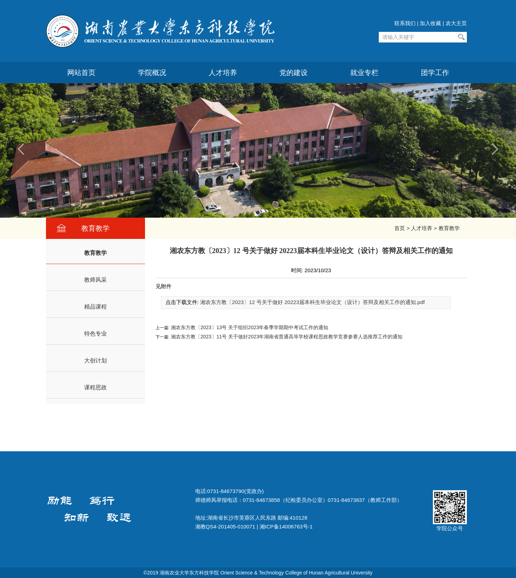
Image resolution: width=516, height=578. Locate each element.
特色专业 (95, 334)
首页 (399, 228)
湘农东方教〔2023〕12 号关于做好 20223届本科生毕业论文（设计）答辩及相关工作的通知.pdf (312, 302)
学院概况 (152, 72)
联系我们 (405, 23)
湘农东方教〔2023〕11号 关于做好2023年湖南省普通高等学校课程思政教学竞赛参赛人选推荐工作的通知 (286, 336)
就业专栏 (364, 72)
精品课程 (95, 307)
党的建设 (293, 72)
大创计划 (95, 360)
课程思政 (95, 387)
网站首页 (81, 72)
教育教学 (449, 228)
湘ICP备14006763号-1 (286, 526)
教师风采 (95, 280)
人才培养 (223, 72)
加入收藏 (430, 23)
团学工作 (435, 72)
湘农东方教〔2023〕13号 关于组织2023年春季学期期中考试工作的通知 (249, 327)
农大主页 (456, 23)
